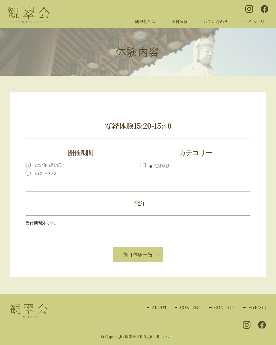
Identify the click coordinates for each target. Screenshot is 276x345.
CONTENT (190, 307)
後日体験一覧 (138, 254)
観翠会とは (145, 22)
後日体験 (179, 22)
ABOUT (159, 307)
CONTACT (224, 307)
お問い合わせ (215, 22)
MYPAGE (257, 307)
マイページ (254, 22)
